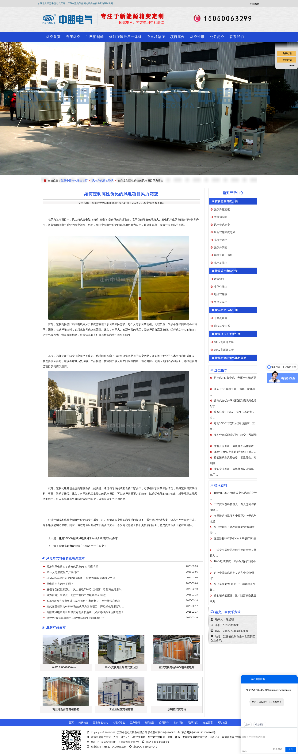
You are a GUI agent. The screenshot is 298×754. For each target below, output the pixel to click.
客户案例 (135, 722)
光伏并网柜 (220, 239)
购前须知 (179, 722)
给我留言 (254, 4)
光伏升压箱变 (222, 209)
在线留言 (208, 722)
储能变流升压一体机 (125, 37)
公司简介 (217, 37)
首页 (71, 722)
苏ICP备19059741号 (169, 732)
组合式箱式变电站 (224, 232)
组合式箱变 (220, 301)
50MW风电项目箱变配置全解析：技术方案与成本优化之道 (81, 578)
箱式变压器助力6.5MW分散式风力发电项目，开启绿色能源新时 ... (85, 606)
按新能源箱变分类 (226, 201)
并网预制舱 (95, 37)
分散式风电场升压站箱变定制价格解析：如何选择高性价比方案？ (85, 612)
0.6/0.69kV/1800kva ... (65, 667)
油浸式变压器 (222, 325)
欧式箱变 (219, 279)
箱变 (102, 219)
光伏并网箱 (220, 247)
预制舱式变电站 (176, 709)
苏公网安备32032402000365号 (198, 732)
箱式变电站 (84, 219)
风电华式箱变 (222, 224)
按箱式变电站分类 (226, 270)
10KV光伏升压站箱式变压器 (121, 667)
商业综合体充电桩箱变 (65, 709)
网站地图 (222, 722)
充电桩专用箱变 (191, 737)
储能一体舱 (174, 737)
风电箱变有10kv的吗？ (60, 583)
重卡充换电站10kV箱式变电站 (176, 667)
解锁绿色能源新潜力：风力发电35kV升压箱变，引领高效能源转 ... (86, 589)
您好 (247, 724)
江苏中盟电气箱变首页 (74, 180)
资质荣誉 (149, 722)
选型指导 (220, 370)
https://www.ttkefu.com (280, 690)
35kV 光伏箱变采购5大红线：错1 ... (235, 451)
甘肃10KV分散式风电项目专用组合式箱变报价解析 (88, 538)
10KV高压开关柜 (224, 342)
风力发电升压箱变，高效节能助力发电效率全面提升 (77, 595)
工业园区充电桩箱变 (121, 709)
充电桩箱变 (156, 37)
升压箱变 (73, 37)
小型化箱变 (220, 286)
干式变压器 (220, 318)
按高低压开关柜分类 (228, 333)
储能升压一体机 (223, 255)
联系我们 (237, 37)
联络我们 (259, 724)
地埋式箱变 (220, 294)
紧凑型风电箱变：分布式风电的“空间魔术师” (73, 566)
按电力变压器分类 (226, 310)
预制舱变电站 (100, 722)
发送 (290, 749)
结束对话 (277, 749)
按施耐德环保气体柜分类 (230, 357)
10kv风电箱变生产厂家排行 (63, 572)
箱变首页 (53, 37)
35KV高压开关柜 (224, 349)
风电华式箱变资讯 (102, 180)
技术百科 (220, 485)
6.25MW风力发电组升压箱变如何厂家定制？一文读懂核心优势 (83, 600)
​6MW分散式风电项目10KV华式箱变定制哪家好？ (76, 617)
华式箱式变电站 (156, 737)
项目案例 (177, 37)
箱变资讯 (197, 37)
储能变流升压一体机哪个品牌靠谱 (234, 446)
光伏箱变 (83, 722)
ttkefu (292, 65)
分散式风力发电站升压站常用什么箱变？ (83, 545)
